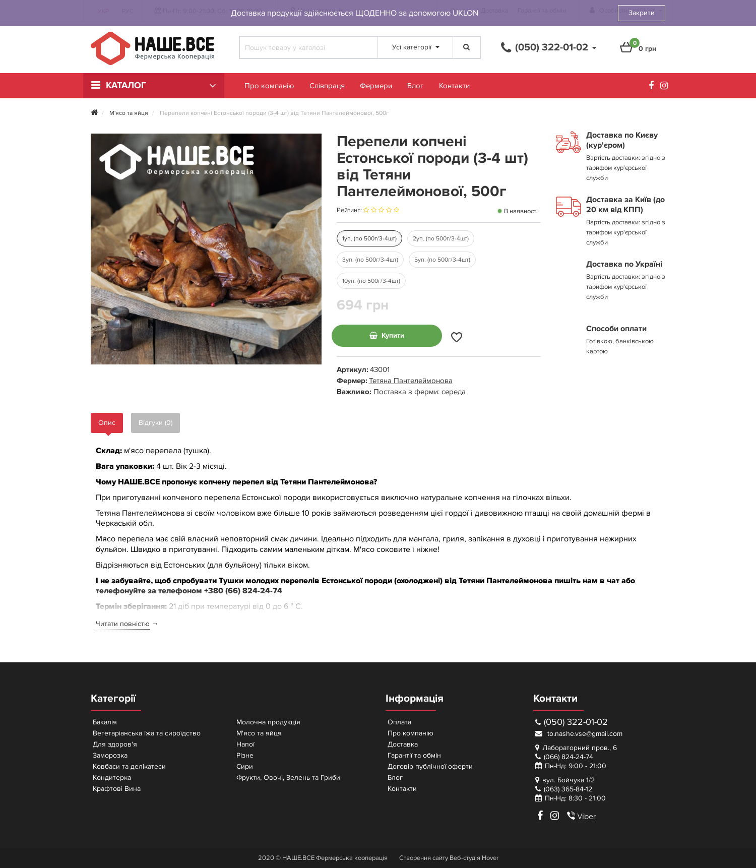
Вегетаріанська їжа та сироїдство (147, 733)
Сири (244, 766)
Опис (106, 422)
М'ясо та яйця (259, 733)
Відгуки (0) (155, 422)
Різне (245, 755)
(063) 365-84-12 (568, 789)
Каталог (126, 85)
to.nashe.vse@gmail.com (578, 733)
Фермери (376, 85)
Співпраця (327, 85)
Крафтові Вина (117, 788)
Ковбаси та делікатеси (129, 766)
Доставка (403, 744)
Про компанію (269, 85)
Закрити (641, 13)
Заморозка (110, 755)
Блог (415, 85)
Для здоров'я (115, 744)
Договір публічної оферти (430, 766)
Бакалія (105, 722)
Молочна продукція (268, 722)
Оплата (399, 722)
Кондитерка (112, 777)
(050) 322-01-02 (571, 722)
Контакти (454, 85)
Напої (245, 744)
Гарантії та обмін (414, 755)
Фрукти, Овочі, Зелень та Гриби (288, 777)
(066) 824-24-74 (568, 757)
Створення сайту (423, 858)
